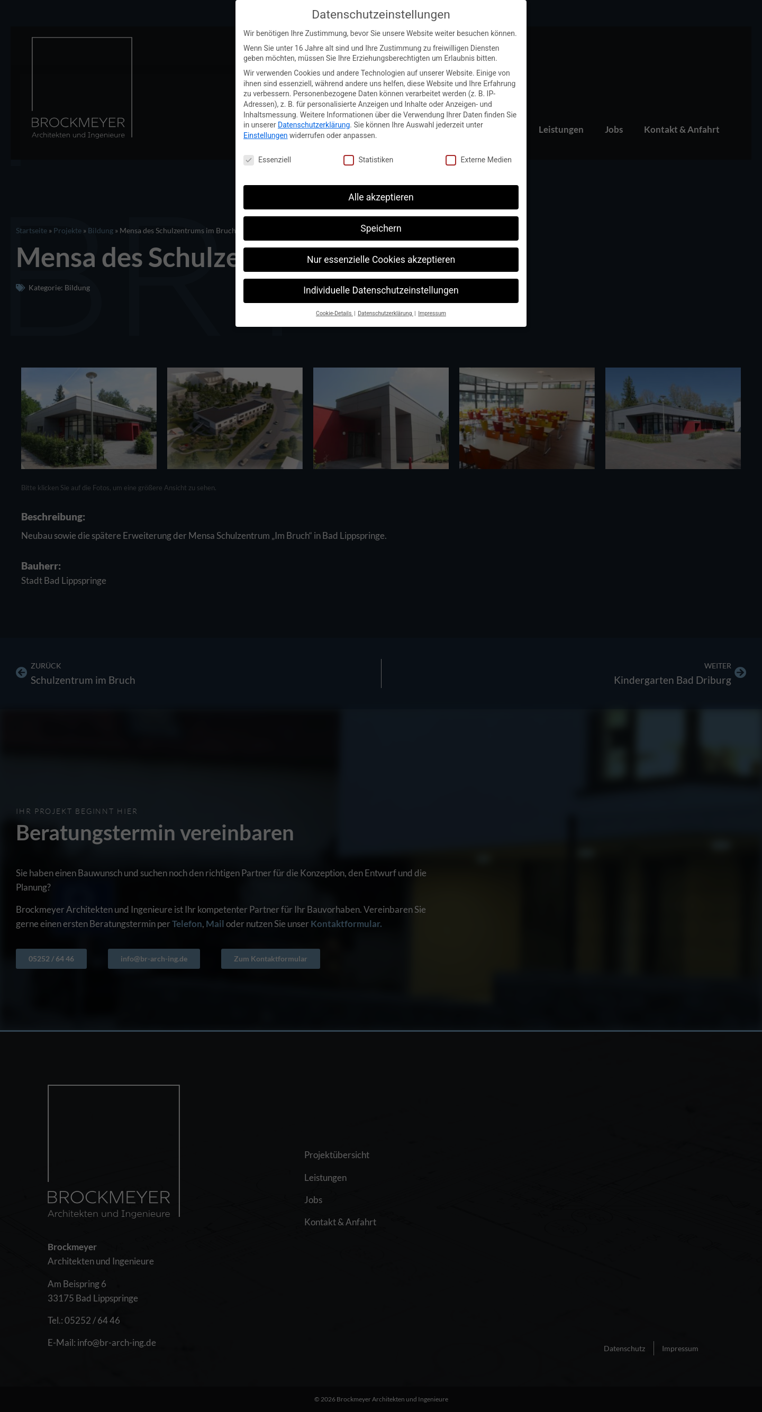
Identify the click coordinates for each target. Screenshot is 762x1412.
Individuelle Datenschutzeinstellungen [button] (380, 290)
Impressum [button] (432, 313)
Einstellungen (265, 135)
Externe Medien (478, 160)
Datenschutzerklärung (314, 125)
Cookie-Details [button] (334, 313)
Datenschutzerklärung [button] (385, 313)
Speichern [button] (380, 228)
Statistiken (368, 160)
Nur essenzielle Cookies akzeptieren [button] (381, 259)
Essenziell (267, 160)
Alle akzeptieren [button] (381, 197)
